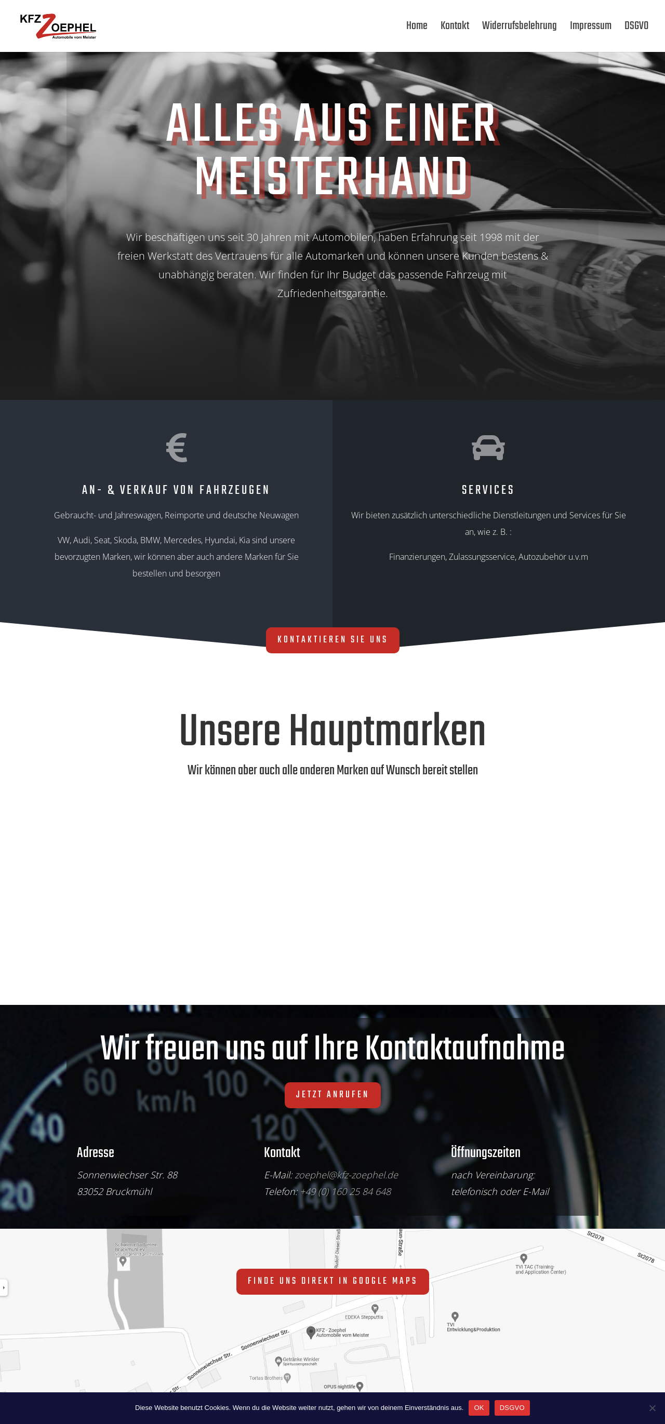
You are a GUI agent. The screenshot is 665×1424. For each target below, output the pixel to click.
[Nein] (652, 1408)
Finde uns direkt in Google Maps (333, 1281)
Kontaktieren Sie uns (332, 640)
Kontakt (455, 28)
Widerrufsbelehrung (519, 28)
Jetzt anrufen (332, 1095)
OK (479, 1408)
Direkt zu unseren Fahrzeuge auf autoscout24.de (267, 346)
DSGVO (636, 28)
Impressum (590, 28)
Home (417, 28)
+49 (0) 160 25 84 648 (345, 1191)
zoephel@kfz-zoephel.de (346, 1174)
